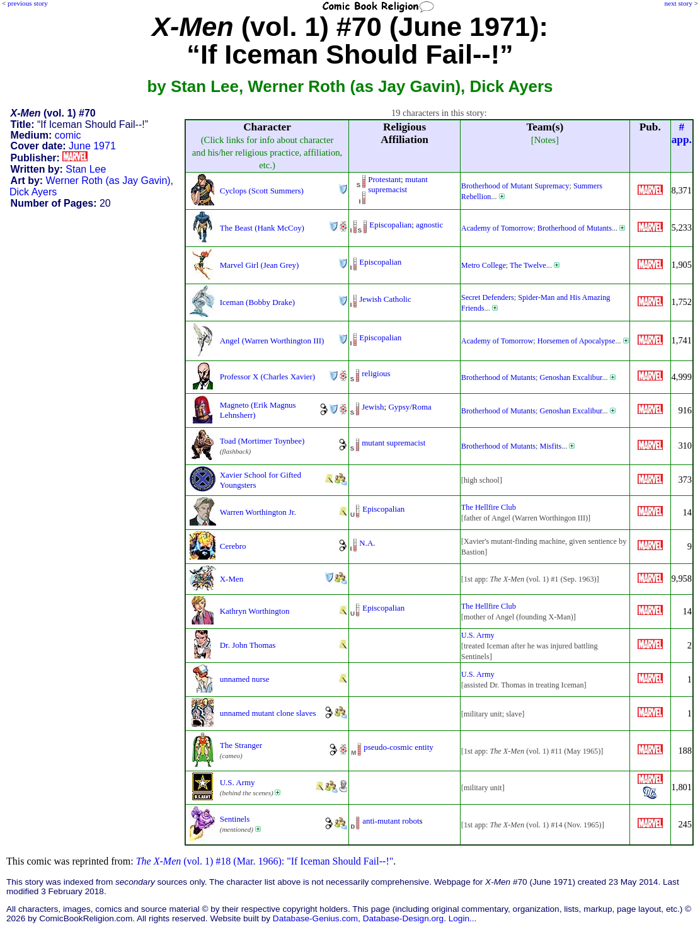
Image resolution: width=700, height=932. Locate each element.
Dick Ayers (33, 192)
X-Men (231, 579)
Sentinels (235, 819)
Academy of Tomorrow (497, 228)
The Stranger (241, 745)
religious (376, 373)
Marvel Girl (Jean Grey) (259, 265)
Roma (422, 406)
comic (68, 135)
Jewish (373, 406)
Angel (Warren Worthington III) (272, 340)
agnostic (429, 224)
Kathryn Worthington (255, 611)
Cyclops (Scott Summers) (262, 190)
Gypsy (399, 406)
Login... (463, 918)
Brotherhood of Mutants (574, 228)
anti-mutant (381, 821)
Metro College (483, 265)
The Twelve (528, 265)
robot (410, 821)
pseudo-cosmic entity (398, 747)
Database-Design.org (403, 918)
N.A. (367, 543)
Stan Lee (86, 169)
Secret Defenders (487, 297)
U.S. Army (478, 635)
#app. (682, 133)
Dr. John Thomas (248, 645)
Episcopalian (390, 224)
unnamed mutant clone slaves (268, 713)
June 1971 (92, 146)
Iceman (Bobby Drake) (257, 302)
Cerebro (233, 546)
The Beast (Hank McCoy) (262, 228)
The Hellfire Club (488, 507)
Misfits (551, 446)
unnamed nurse (245, 679)
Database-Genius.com (315, 918)
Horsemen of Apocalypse (576, 341)
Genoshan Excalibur (571, 377)
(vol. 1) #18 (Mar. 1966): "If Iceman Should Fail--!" (265, 861)
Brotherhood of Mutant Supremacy (515, 185)
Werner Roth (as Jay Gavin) (108, 180)
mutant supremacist (398, 184)
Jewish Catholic (385, 299)
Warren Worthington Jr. (258, 512)
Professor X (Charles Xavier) (267, 376)
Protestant (384, 179)
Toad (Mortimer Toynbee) (262, 441)
